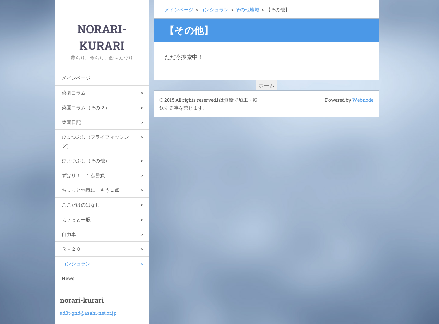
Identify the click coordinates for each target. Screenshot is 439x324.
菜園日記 (71, 122)
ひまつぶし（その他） (86, 160)
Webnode (362, 100)
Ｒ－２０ (71, 249)
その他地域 (247, 9)
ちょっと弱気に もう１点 (90, 190)
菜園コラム (74, 92)
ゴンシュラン (76, 263)
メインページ (76, 78)
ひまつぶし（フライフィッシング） (95, 141)
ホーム (266, 85)
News (68, 278)
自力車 (69, 234)
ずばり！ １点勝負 (83, 175)
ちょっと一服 (76, 219)
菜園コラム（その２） (86, 107)
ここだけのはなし (81, 204)
